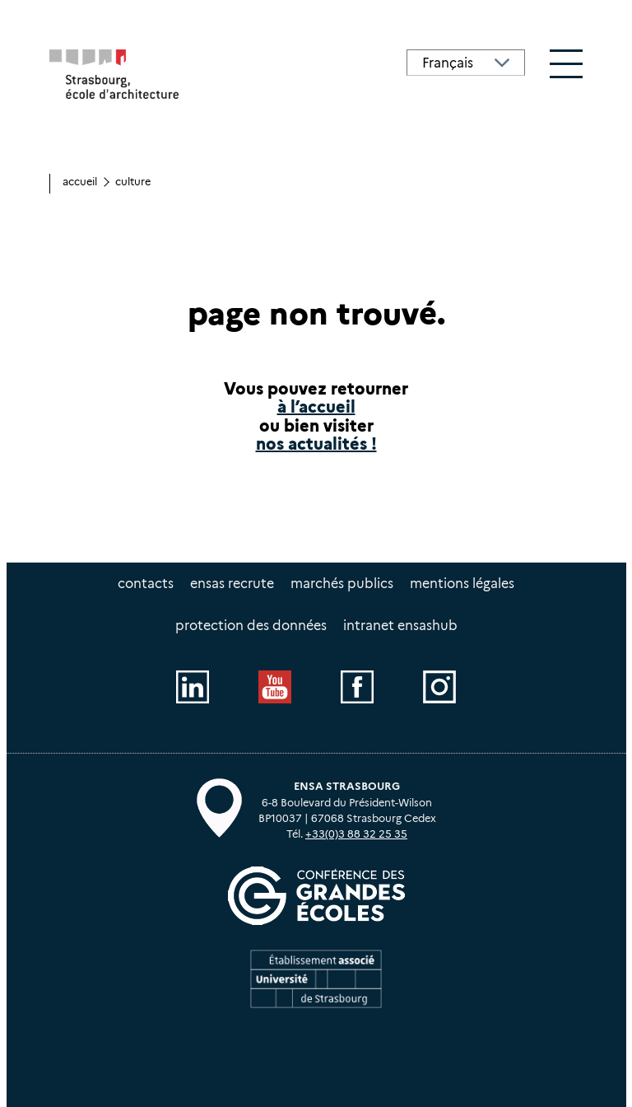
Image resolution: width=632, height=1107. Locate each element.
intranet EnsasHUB (400, 625)
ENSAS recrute (232, 583)
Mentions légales (462, 583)
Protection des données (251, 625)
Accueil (80, 181)
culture (133, 181)
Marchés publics (341, 583)
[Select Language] (466, 62)
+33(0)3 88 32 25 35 (356, 834)
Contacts (146, 583)
